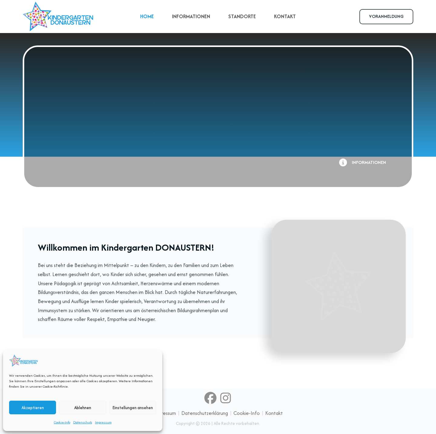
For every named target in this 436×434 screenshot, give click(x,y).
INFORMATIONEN (191, 16)
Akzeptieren (32, 408)
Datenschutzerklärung (204, 413)
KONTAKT (285, 16)
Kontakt (274, 413)
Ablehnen (82, 408)
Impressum (103, 422)
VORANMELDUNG (386, 16)
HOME (147, 16)
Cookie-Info (62, 422)
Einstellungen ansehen (133, 408)
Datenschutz (82, 422)
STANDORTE (242, 16)
